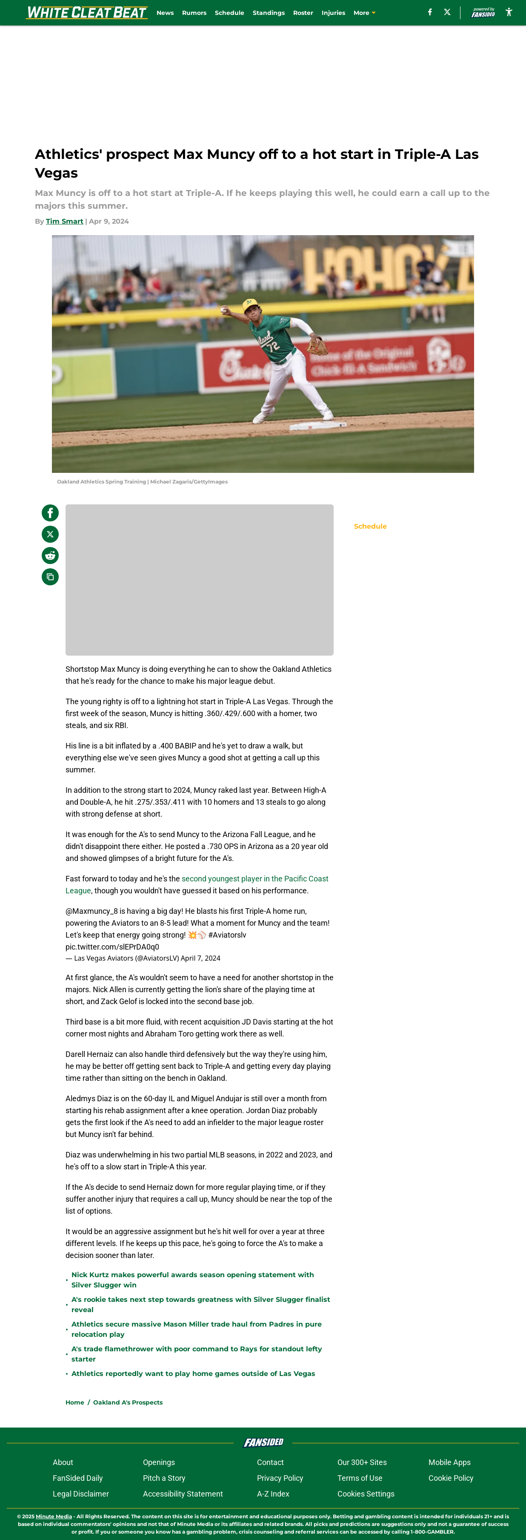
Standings (269, 13)
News (165, 13)
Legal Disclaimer (81, 1493)
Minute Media (54, 1516)
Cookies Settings (365, 1493)
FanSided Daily (78, 1478)
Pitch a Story (164, 1478)
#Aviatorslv (227, 934)
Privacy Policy (280, 1478)
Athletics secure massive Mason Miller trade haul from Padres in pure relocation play (196, 1329)
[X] (447, 12)
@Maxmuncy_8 (92, 911)
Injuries (333, 13)
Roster (303, 13)
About (63, 1462)
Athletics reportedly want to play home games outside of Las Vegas (193, 1374)
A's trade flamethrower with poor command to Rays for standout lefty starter (196, 1354)
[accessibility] (509, 11)
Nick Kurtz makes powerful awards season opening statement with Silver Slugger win (192, 1280)
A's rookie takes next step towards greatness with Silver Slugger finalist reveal (200, 1304)
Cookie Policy (451, 1478)
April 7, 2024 (200, 958)
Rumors (194, 13)
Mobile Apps (450, 1462)
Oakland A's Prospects (128, 1402)
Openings (159, 1462)
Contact (270, 1462)
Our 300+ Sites (362, 1462)
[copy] (50, 576)
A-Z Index (273, 1493)
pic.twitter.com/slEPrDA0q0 (112, 946)
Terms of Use (360, 1478)
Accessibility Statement (183, 1493)
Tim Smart (64, 221)
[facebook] (430, 12)
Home (75, 1402)
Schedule (229, 13)
